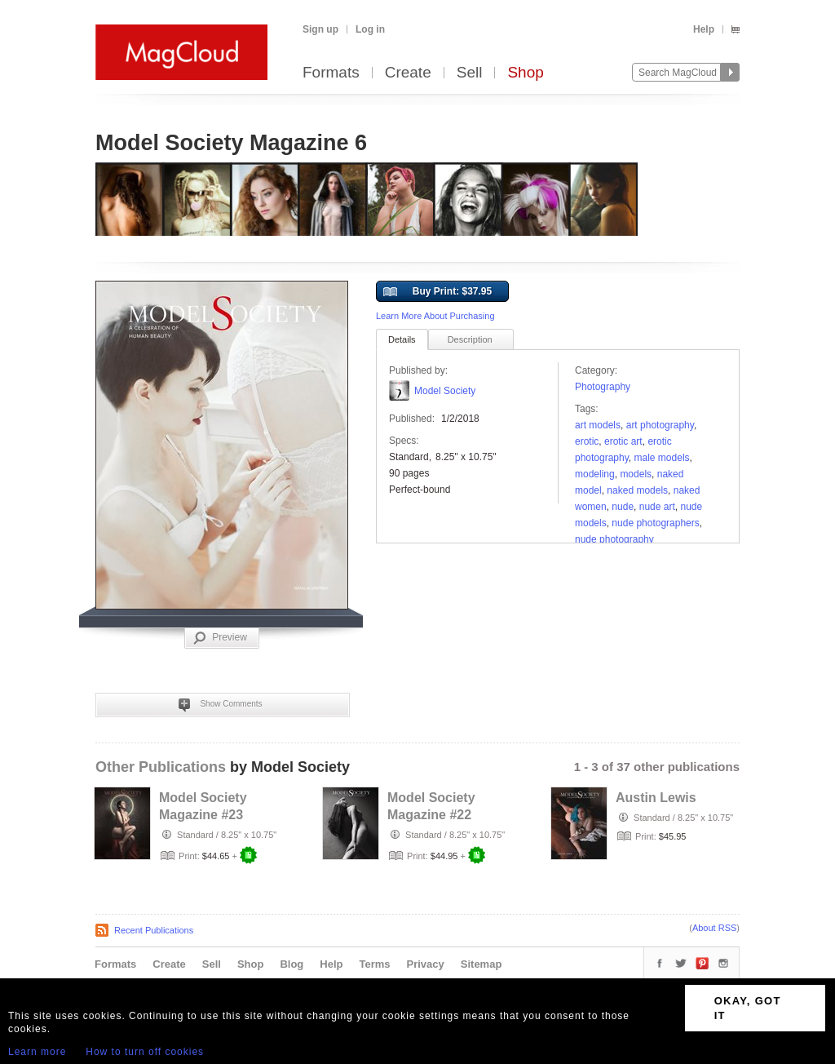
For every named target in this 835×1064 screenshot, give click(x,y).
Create (408, 73)
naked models (637, 490)
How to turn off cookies (145, 1051)
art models (598, 425)
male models (662, 457)
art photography (660, 425)
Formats (331, 73)
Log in (370, 29)
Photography (602, 386)
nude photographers (655, 523)
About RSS (714, 928)
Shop (525, 73)
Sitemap (481, 964)
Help (703, 29)
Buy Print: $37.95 (437, 292)
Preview (220, 638)
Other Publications (160, 767)
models (636, 474)
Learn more (37, 1051)
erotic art (623, 441)
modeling (595, 474)
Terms (374, 964)
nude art (657, 506)
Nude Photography (614, 539)
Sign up (320, 29)
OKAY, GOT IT (747, 1008)
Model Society (444, 391)
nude (623, 506)
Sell (470, 73)
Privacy (425, 964)
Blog (291, 964)
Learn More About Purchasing (435, 316)
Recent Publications (153, 930)
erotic (587, 441)
